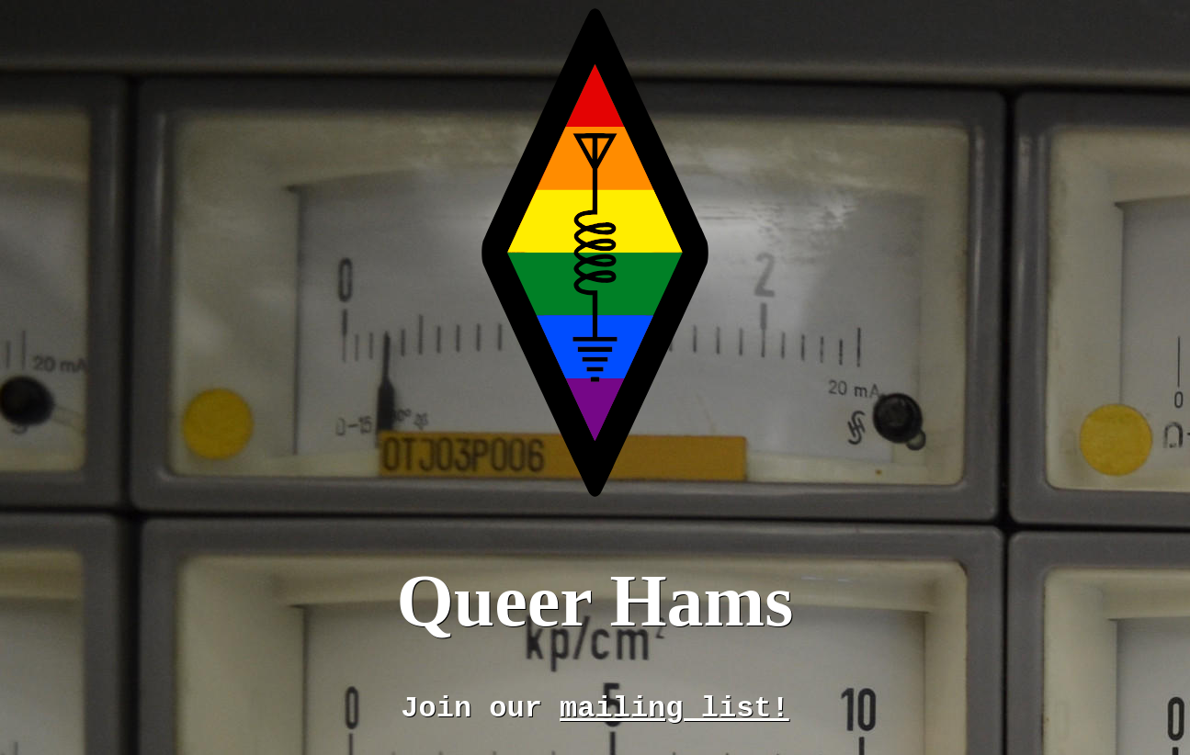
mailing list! (674, 709)
